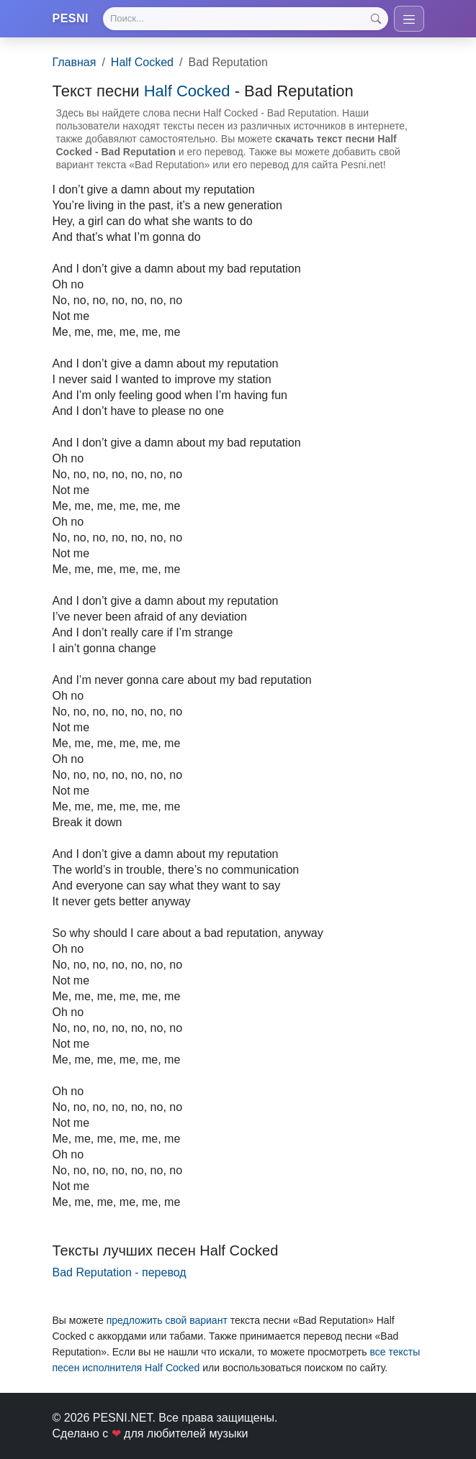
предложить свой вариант (167, 1320)
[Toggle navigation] (409, 19)
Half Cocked (142, 62)
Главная (74, 62)
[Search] (245, 18)
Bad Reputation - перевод (120, 1272)
